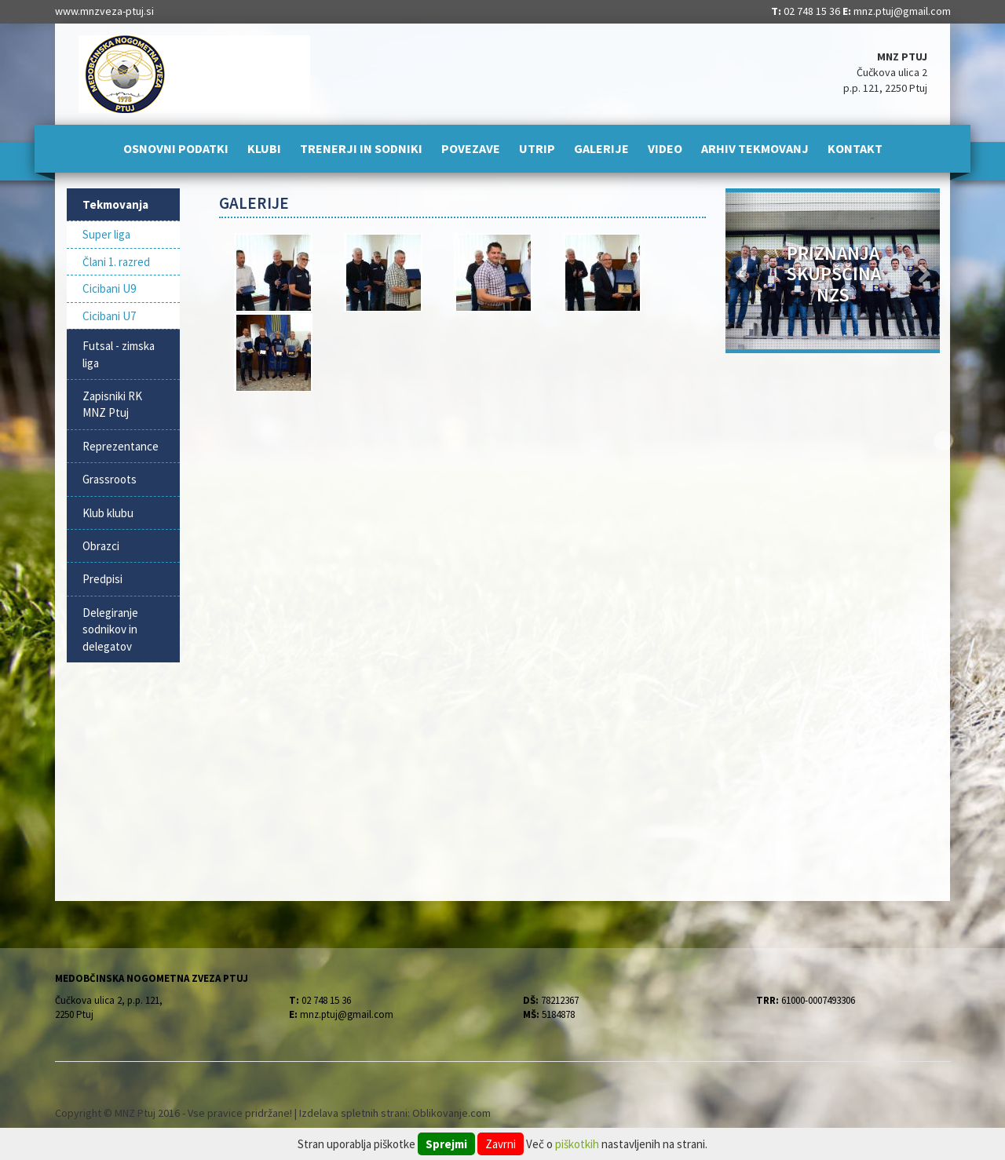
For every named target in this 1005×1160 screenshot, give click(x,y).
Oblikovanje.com (451, 1113)
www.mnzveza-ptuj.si (104, 11)
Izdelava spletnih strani (353, 1113)
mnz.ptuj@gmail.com (902, 11)
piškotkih (577, 1143)
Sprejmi (446, 1143)
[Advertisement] (463, 519)
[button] (741, 270)
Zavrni (500, 1143)
